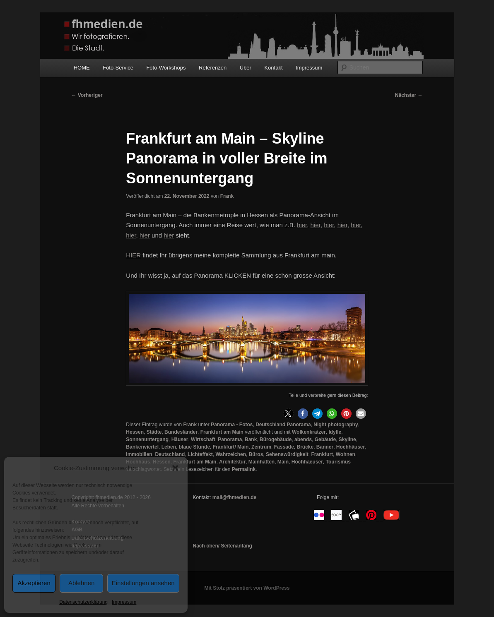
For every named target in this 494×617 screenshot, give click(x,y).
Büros (256, 454)
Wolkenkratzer (309, 432)
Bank (251, 439)
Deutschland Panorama (283, 424)
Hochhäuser (350, 447)
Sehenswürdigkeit (287, 454)
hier (131, 235)
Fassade (284, 447)
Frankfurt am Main (221, 432)
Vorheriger (87, 95)
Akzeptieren (34, 582)
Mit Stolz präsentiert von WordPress (247, 588)
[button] (175, 468)
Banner (324, 447)
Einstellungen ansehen (143, 582)
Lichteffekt (200, 454)
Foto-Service (118, 68)
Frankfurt (322, 454)
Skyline (347, 439)
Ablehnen (81, 582)
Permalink (243, 469)
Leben (168, 447)
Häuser (179, 439)
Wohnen (345, 454)
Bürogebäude (276, 439)
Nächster (409, 95)
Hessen (135, 432)
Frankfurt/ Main (231, 447)
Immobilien (139, 454)
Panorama (230, 439)
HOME (82, 68)
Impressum (124, 602)
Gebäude (325, 439)
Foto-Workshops (166, 68)
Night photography (335, 424)
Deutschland (170, 454)
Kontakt (273, 68)
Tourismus (338, 462)
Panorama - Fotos (232, 424)
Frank (227, 196)
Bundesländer (181, 432)
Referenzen (213, 68)
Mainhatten (261, 462)
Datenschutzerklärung (83, 602)
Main (283, 462)
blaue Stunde (194, 447)
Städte (154, 432)
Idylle (334, 432)
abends (303, 439)
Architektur (232, 462)
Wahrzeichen (230, 454)
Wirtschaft (203, 439)
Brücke (304, 447)
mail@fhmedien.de (234, 497)
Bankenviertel (142, 447)
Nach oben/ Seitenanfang (222, 546)
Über (245, 68)
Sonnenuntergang (147, 439)
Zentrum (261, 447)
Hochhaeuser (307, 462)
